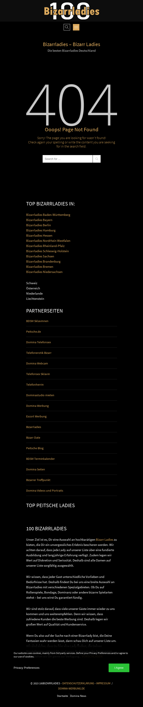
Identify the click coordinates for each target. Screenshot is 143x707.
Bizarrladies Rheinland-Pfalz (45, 246)
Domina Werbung (37, 406)
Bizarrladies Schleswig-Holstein (47, 251)
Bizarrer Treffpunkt (38, 480)
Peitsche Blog (34, 448)
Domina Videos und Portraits (44, 490)
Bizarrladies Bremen (39, 267)
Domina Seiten (35, 469)
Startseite (62, 695)
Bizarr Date (33, 437)
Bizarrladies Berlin (38, 225)
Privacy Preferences (26, 667)
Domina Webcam (37, 363)
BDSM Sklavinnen (37, 321)
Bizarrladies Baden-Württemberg (48, 215)
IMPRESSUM (103, 683)
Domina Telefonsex (38, 342)
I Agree (119, 667)
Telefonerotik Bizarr (38, 353)
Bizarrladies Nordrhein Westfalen (48, 241)
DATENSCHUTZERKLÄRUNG (78, 683)
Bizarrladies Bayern (39, 220)
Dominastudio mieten (40, 395)
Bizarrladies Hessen (39, 235)
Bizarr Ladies (104, 539)
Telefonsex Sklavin (38, 374)
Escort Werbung (36, 416)
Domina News (78, 695)
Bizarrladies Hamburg (41, 230)
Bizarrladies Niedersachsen (44, 272)
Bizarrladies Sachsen (40, 256)
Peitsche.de (33, 331)
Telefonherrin (35, 384)
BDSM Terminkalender (40, 459)
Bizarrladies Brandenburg (43, 261)
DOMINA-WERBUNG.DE (71, 688)
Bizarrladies (33, 427)
